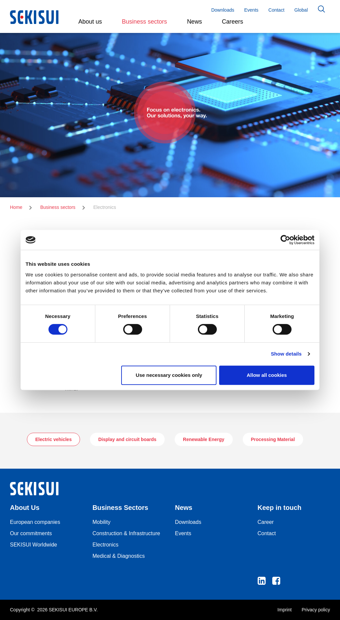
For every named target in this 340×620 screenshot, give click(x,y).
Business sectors (57, 207)
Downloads (222, 10)
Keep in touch (279, 507)
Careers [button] (232, 21)
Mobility (102, 522)
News (194, 21)
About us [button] (90, 21)
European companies (35, 522)
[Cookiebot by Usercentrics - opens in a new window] (285, 240)
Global (301, 10)
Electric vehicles (53, 439)
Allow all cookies (267, 375)
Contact (276, 10)
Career (266, 522)
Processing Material (273, 439)
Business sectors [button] (144, 21)
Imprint (285, 609)
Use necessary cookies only (169, 375)
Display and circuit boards (127, 439)
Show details (286, 354)
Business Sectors (120, 507)
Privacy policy (315, 609)
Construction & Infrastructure (126, 533)
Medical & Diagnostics (119, 556)
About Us (25, 507)
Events (251, 10)
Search (321, 9)
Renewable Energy (203, 439)
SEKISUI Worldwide (33, 544)
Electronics (106, 544)
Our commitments (31, 533)
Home (16, 207)
